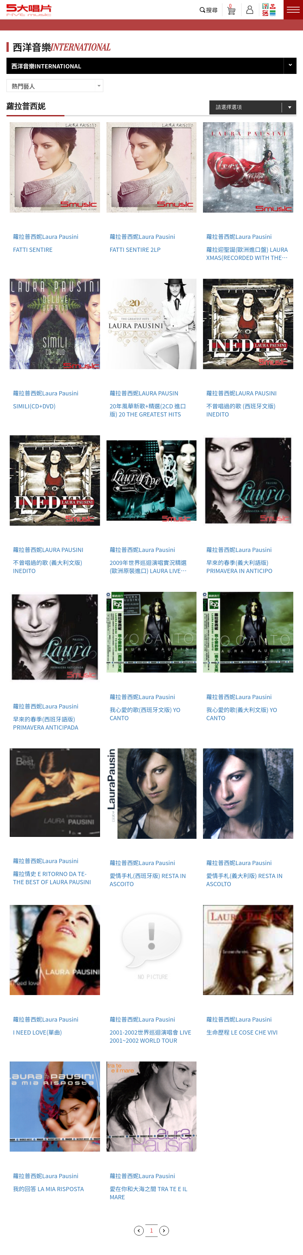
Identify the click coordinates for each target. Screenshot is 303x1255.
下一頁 (164, 1231)
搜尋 (212, 10)
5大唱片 (29, 10)
